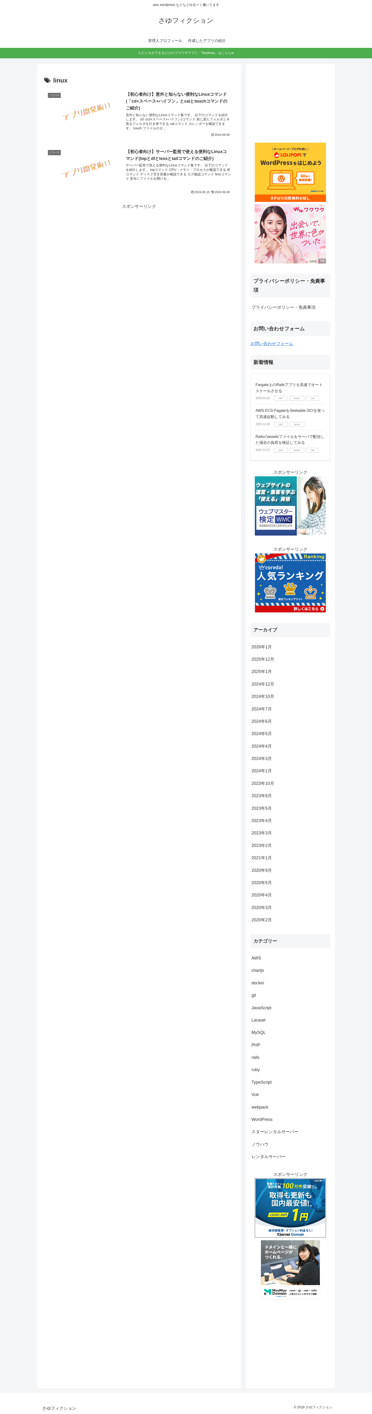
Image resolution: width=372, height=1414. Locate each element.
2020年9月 (261, 870)
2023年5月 (261, 808)
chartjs (257, 970)
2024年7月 (261, 709)
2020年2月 (261, 920)
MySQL (258, 1032)
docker (257, 983)
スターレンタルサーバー (274, 1131)
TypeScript (261, 1082)
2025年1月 (261, 671)
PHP (255, 1045)
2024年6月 (261, 721)
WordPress (262, 1119)
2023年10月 (262, 783)
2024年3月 (261, 758)
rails (255, 1057)
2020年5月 (261, 882)
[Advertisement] (139, 243)
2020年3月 (261, 907)
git (253, 995)
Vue (255, 1094)
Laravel (258, 1020)
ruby (255, 1069)
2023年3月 (261, 833)
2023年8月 (261, 795)
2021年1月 (261, 857)
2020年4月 (261, 895)
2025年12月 (262, 659)
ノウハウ (260, 1144)
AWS (256, 958)
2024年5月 (261, 733)
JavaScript (261, 1007)
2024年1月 (261, 770)
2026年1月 (261, 647)
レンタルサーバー (268, 1156)
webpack (259, 1107)
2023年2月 (261, 845)
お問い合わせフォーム (272, 343)
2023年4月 (261, 820)
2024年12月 (262, 684)
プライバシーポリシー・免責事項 (283, 307)
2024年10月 (262, 696)
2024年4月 (261, 746)
